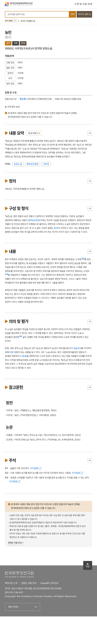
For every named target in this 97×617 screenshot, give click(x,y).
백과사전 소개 (11, 583)
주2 (83, 259)
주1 (20, 337)
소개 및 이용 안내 (83, 4)
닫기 (90, 134)
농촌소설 (18, 164)
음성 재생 (32, 133)
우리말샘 (34, 468)
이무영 (46, 164)
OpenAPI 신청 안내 (49, 583)
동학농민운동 (32, 164)
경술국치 (77, 349)
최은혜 (23, 99)
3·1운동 (23, 356)
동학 (56, 228)
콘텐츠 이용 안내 (15, 543)
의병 (11, 352)
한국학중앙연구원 (19, 575)
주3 (6, 275)
